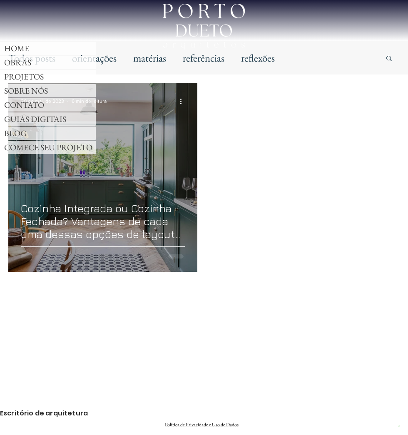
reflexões (258, 58)
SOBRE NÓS (26, 90)
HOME (16, 48)
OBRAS (17, 62)
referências (203, 58)
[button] (389, 59)
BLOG (15, 133)
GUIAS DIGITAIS (35, 119)
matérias (149, 58)
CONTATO (24, 104)
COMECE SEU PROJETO (48, 147)
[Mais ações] (184, 101)
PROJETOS (24, 76)
